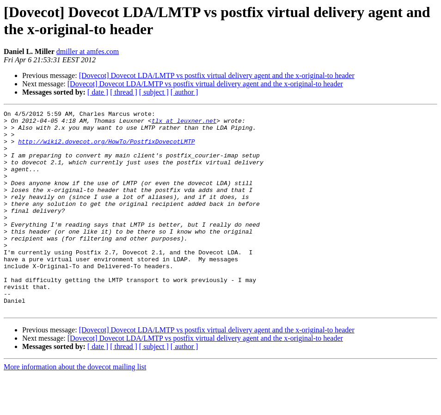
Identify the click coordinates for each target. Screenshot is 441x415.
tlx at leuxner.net (184, 123)
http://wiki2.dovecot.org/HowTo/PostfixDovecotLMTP (106, 148)
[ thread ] (123, 92)
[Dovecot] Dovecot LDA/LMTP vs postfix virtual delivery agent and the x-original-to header (217, 75)
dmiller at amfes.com (87, 51)
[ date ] (97, 92)
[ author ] (184, 92)
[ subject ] (154, 92)
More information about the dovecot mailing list (75, 407)
